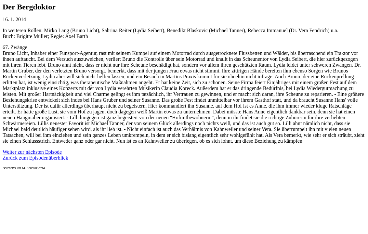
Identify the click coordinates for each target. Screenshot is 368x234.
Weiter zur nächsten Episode (32, 152)
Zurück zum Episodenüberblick (35, 158)
